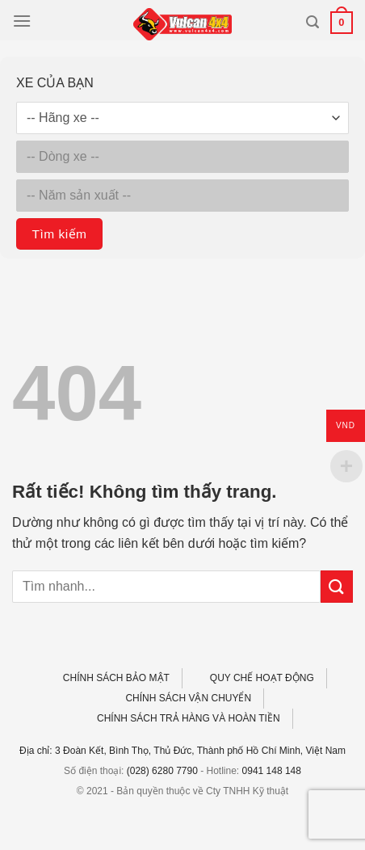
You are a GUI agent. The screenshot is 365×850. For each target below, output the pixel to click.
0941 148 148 (271, 770)
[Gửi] (337, 586)
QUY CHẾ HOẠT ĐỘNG (262, 678)
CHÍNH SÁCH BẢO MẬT (116, 678)
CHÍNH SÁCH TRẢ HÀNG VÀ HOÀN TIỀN (188, 718)
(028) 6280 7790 (162, 770)
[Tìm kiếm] (312, 22)
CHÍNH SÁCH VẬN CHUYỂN (188, 698)
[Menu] (21, 20)
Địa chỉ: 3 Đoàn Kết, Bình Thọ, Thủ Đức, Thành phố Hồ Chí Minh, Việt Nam (182, 750)
